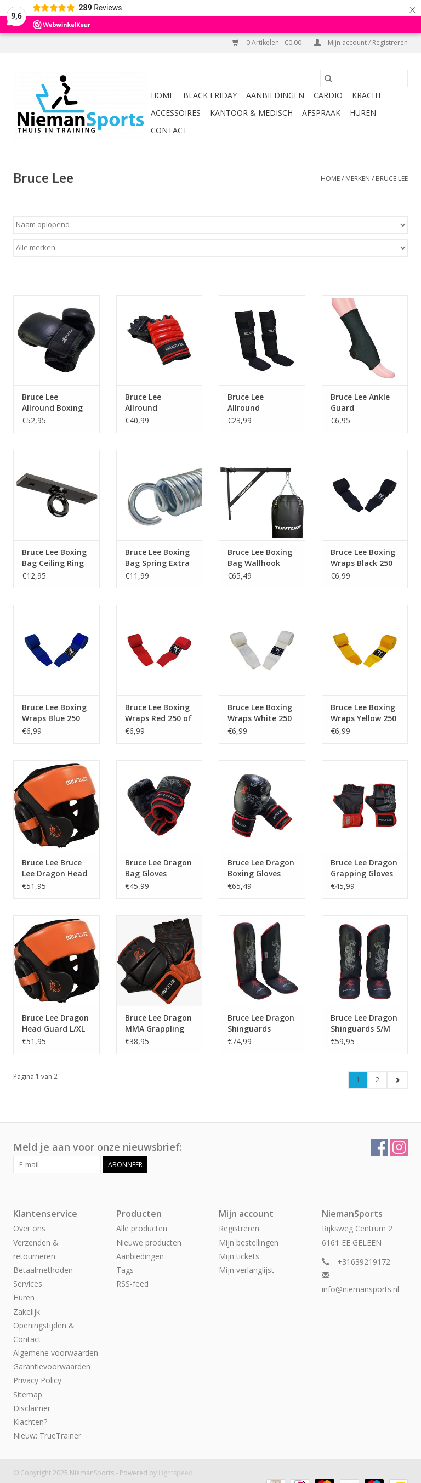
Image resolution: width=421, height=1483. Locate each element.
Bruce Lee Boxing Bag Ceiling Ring (54, 557)
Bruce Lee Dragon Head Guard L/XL (55, 1023)
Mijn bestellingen (248, 1242)
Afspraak (321, 112)
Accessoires (176, 112)
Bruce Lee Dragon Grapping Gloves (364, 868)
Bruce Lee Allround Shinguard (247, 403)
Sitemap (27, 1394)
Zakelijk (26, 1311)
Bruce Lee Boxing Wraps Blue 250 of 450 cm (54, 713)
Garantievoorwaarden (51, 1366)
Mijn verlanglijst (246, 1270)
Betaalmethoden (43, 1270)
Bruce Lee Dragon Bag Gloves (158, 868)
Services (27, 1283)
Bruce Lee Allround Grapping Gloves (156, 403)
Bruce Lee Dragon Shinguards (260, 1023)
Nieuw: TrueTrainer (47, 1435)
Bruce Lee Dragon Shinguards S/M (364, 1023)
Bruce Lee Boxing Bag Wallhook (259, 557)
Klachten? (30, 1422)
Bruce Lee (392, 178)
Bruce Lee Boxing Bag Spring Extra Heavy (157, 558)
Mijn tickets (239, 1256)
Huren (363, 112)
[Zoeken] (364, 78)
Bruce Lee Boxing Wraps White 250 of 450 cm (259, 713)
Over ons (29, 1228)
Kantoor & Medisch (251, 112)
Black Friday (210, 95)
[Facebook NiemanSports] (379, 1147)
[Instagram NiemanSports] (399, 1147)
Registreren (239, 1228)
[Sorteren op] (210, 225)
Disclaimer (31, 1408)
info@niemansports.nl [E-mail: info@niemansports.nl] (360, 1289)
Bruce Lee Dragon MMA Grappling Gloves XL (158, 1023)
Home (162, 95)
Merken (357, 178)
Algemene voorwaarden (55, 1353)
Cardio (328, 95)
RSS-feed (132, 1283)
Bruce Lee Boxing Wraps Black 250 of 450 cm (363, 558)
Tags (125, 1270)
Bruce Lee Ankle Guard (360, 402)
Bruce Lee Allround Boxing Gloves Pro (52, 403)
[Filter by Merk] (210, 248)
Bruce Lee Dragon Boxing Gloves (260, 868)
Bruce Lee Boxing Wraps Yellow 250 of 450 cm (363, 713)
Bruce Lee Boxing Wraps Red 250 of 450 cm (158, 713)
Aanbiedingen (275, 95)
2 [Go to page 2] (377, 1079)
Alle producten (141, 1228)
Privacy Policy (37, 1380)
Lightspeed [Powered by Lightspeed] (175, 1473)
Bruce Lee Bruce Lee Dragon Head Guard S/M (54, 868)
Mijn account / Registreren (361, 42)
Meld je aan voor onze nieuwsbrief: (97, 1147)
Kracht (367, 95)
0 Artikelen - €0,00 (267, 42)
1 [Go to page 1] (358, 1079)
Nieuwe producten (148, 1242)
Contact (169, 130)
